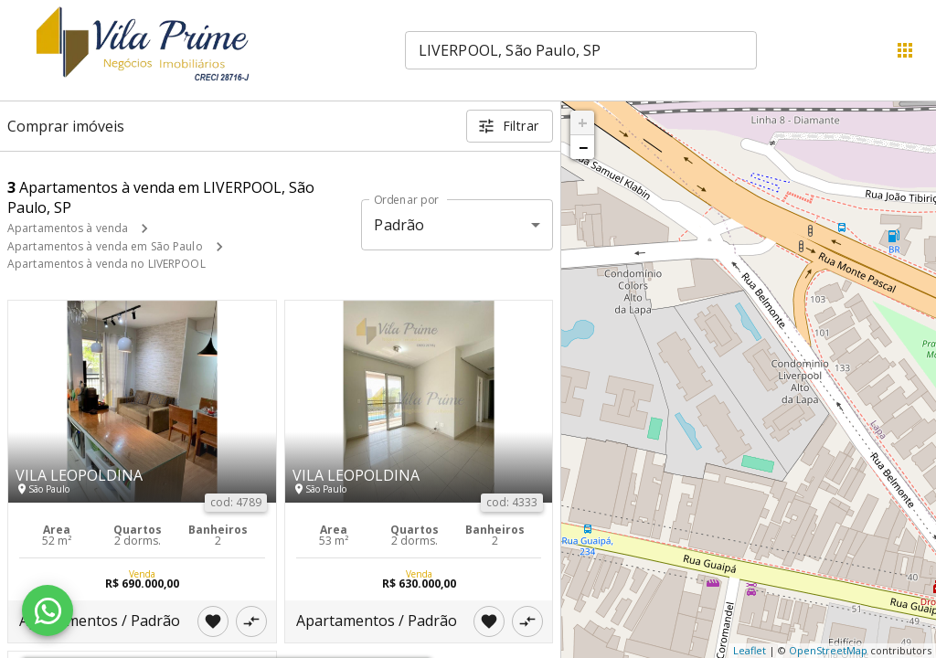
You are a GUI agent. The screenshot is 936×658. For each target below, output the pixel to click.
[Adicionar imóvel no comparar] (251, 621)
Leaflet (749, 650)
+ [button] (583, 122)
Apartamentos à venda (67, 228)
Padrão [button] (399, 225)
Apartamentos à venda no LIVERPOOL (106, 263)
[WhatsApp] (47, 610)
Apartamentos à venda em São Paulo (105, 246)
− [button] (583, 147)
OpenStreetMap (828, 650)
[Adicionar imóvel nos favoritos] (213, 621)
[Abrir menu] (905, 50)
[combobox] (581, 50)
